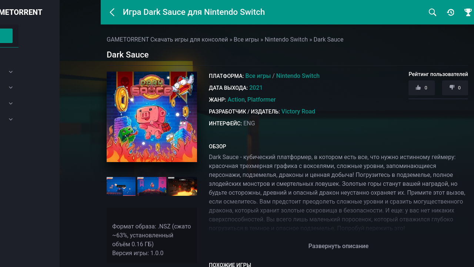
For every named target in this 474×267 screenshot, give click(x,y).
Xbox (21, 87)
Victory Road (298, 111)
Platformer (261, 99)
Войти (49, 36)
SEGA (22, 119)
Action (235, 99)
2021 (256, 87)
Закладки (27, 152)
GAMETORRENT (57, 12)
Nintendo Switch (298, 75)
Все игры (258, 75)
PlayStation (28, 71)
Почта (23, 170)
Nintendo (26, 103)
